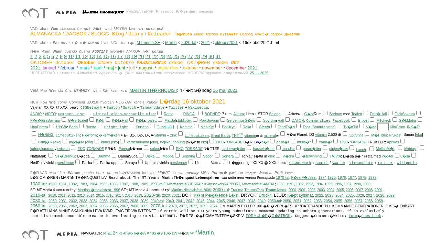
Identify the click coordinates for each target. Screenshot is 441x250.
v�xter (388, 156)
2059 (379, 201)
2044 (210, 201)
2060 (53, 206)
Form (353, 216)
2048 (251, 201)
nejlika (165, 142)
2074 (213, 206)
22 (155, 56)
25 (176, 56)
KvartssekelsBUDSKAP (184, 184)
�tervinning (312, 156)
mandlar (288, 148)
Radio (168, 114)
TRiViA (335, 156)
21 (148, 56)
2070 (173, 206)
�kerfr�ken (109, 135)
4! (124, 233)
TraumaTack (254, 190)
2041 (180, 201)
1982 (73, 184)
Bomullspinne (323, 127)
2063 (83, 206)
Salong (274, 114)
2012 (71, 195)
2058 (369, 201)
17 (120, 56)
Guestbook (371, 216)
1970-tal (282, 177)
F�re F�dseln (303, 177)
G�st (309, 114)
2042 (190, 201)
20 (141, 56)
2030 (53, 201)
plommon (46, 148)
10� (167, 233)
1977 (352, 177)
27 (190, 56)
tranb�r (325, 142)
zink (173, 135)
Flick (398, 114)
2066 (114, 206)
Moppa (168, 156)
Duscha (142, 127)
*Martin (204, 232)
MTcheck (383, 120)
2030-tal (38, 200)
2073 (203, 206)
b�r (264, 142)
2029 (390, 195)
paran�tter (312, 148)
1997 (347, 184)
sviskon (63, 148)
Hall (383, 114)
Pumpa (124, 148)
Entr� (375, 114)
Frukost (395, 135)
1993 (309, 184)
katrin (34, 148)
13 (92, 56)
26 (183, 56)
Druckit (265, 195)
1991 (290, 184)
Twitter (176, 108)
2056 (348, 201)
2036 (114, 201)
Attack (276, 190)
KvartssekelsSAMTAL (258, 184)
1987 (124, 184)
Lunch (361, 150)
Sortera (228, 156)
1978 (362, 177)
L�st (233, 195)
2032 (73, 201)
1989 (144, 184)
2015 (100, 195)
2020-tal (188, 42)
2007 (359, 190)
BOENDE (212, 114)
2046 (231, 201)
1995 (328, 184)
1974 (322, 177)
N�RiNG (46, 134)
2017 (119, 195)
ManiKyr (207, 127)
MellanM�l (385, 148)
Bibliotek (185, 120)
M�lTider (379, 135)
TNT (238, 135)
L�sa (405, 156)
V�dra (288, 156)
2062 (73, 206)
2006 (349, 190)
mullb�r (304, 142)
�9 (160, 233)
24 (169, 56)
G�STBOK (280, 216)
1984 (93, 184)
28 (197, 56)
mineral (270, 135)
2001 (301, 190)
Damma (103, 156)
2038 (134, 201)
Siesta (264, 127)
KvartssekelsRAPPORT (222, 184)
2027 (370, 195)
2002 (311, 190)
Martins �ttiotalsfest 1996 (99, 190)
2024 (339, 195)
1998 (357, 184)
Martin (170, 42)
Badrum (335, 114)
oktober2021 (226, 42)
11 (78, 56)
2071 (183, 206)
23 (162, 56)
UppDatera (39, 127)
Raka (247, 127)
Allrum (238, 114)
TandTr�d (286, 127)
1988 (134, 184)
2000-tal (221, 189)
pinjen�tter (338, 148)
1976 (342, 177)
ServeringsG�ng (241, 120)
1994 (319, 184)
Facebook (341, 121)
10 (71, 56)
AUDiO (36, 114)
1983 (83, 184)
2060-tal (38, 205)
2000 (292, 190)
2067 (124, 206)
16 (113, 56)
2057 (358, 201)
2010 (52, 195)
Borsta (91, 127)
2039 (144, 201)
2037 (124, 201)
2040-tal (157, 201)
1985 (103, 184)
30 (211, 56)
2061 (63, 206)
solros (155, 148)
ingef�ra (76, 142)
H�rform (89, 135)
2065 (103, 206)
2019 (138, 195)
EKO (220, 142)
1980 (52, 184)
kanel (105, 142)
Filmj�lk (45, 142)
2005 (340, 190)
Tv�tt (348, 127)
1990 (280, 184)
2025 (350, 195)
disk (271, 156)
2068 (134, 206)
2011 (61, 195)
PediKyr (228, 127)
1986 (113, 184)
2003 (321, 190)
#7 (149, 233)
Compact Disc (71, 114)
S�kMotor (407, 120)
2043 (200, 201)
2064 (93, 206)
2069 (144, 206)
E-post (363, 120)
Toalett (356, 114)
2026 (360, 195)
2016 (109, 195)
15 (106, 56)
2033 (83, 201)
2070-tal (158, 205)
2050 (287, 201)
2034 (93, 201)
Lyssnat (306, 195)
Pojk (203, 120)
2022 (319, 195)
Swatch (113, 108)
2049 (262, 201)
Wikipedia (198, 108)
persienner (65, 163)
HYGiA (61, 127)
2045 (221, 201)
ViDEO (50, 114)
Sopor (208, 156)
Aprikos (393, 142)
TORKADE (234, 142)
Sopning (188, 156)
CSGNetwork (91, 108)
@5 (130, 233)
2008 (369, 190)
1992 (299, 184)
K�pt (199, 195)
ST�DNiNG (65, 156)
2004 (330, 190)
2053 (318, 201)
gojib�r (283, 142)
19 (134, 56)
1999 (366, 184)
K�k (100, 120)
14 (99, 56)
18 (127, 56)
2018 (128, 195)
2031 (63, 201)
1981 (62, 184)
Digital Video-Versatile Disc (124, 114)
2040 (170, 201)
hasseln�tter (264, 148)
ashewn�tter (234, 148)
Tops (307, 127)
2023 (329, 195)
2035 (103, 201)
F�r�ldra (38, 120)
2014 (90, 195)
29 (204, 56)
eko (419, 134)
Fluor (161, 127)
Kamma (186, 127)
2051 (297, 201)
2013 (81, 195)
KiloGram (397, 127)
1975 (331, 177)
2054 (328, 201)
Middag (410, 148)
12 (85, 56)
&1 (109, 233)
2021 (205, 42)
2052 (307, 201)
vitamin (160, 135)
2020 (166, 195)
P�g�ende (216, 195)
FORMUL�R (257, 216)
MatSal (170, 120)
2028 (380, 195)
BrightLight (116, 127)
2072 (193, 206)
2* (115, 233)
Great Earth (220, 135)
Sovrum (408, 114)
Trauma (237, 190)
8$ (154, 233)
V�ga (371, 127)
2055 (338, 201)
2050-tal (274, 201)
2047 (241, 201)
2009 (378, 190)
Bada (73, 127)
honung (179, 142)
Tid (355, 127)
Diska (150, 156)
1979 (372, 177)
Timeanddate (152, 108)
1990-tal (157, 184)
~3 (120, 233)
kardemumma (138, 142)
